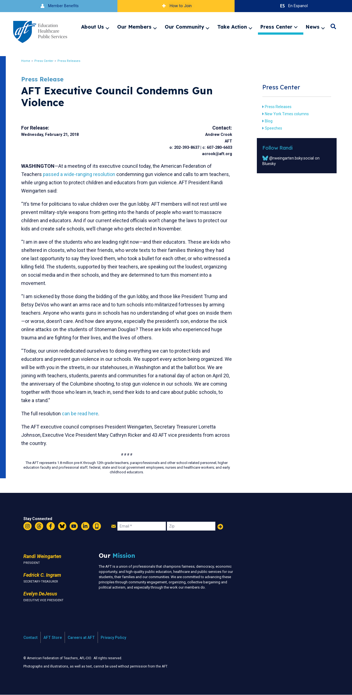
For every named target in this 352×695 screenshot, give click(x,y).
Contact (30, 637)
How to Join (176, 6)
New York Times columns (284, 114)
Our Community (184, 27)
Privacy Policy (113, 637)
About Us (92, 27)
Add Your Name (220, 526)
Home (28, 61)
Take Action (232, 27)
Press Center (276, 27)
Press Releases (72, 61)
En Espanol (293, 6)
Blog (266, 121)
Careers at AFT (81, 637)
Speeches (271, 128)
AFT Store (52, 637)
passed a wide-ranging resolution (82, 174)
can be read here (83, 413)
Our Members (134, 27)
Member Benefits (59, 6)
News (313, 27)
